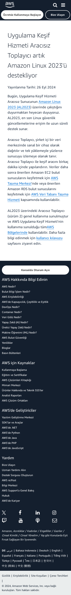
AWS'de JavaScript (12, 448)
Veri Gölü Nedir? (11, 317)
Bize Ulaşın (8, 464)
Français (19, 555)
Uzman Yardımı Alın (14, 470)
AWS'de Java (9, 437)
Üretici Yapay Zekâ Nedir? (17, 327)
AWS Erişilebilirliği (13, 296)
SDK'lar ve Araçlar (12, 422)
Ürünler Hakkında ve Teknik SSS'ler (22, 390)
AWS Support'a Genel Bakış (18, 490)
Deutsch (44, 550)
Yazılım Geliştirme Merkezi (18, 417)
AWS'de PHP (9, 442)
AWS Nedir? (9, 286)
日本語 (37, 560)
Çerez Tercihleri (59, 575)
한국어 (47, 560)
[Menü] (63, 4)
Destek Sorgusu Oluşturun (17, 475)
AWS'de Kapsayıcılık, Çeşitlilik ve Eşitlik (25, 301)
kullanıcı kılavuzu (49, 238)
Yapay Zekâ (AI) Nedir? (15, 322)
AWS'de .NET (9, 427)
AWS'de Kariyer (11, 500)
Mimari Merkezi (11, 385)
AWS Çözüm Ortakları (15, 400)
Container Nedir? (12, 312)
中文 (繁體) (24, 565)
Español (6, 555)
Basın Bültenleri (11, 353)
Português (45, 555)
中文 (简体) (8, 565)
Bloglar (6, 347)
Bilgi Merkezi (9, 485)
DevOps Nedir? (11, 306)
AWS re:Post (9, 480)
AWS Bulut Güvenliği (14, 337)
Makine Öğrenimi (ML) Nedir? (19, 332)
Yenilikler (7, 342)
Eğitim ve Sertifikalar (14, 374)
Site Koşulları (39, 575)
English (56, 550)
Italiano (31, 555)
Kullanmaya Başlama (14, 369)
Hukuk (5, 495)
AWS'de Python (11, 432)
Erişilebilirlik (20, 575)
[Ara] (55, 4)
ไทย (27, 560)
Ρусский (17, 560)
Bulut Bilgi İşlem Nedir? (16, 291)
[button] (22, 14)
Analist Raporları (12, 395)
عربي (10, 550)
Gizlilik (6, 575)
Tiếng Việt (60, 555)
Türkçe (5, 560)
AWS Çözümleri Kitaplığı (16, 380)
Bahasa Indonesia (26, 550)
